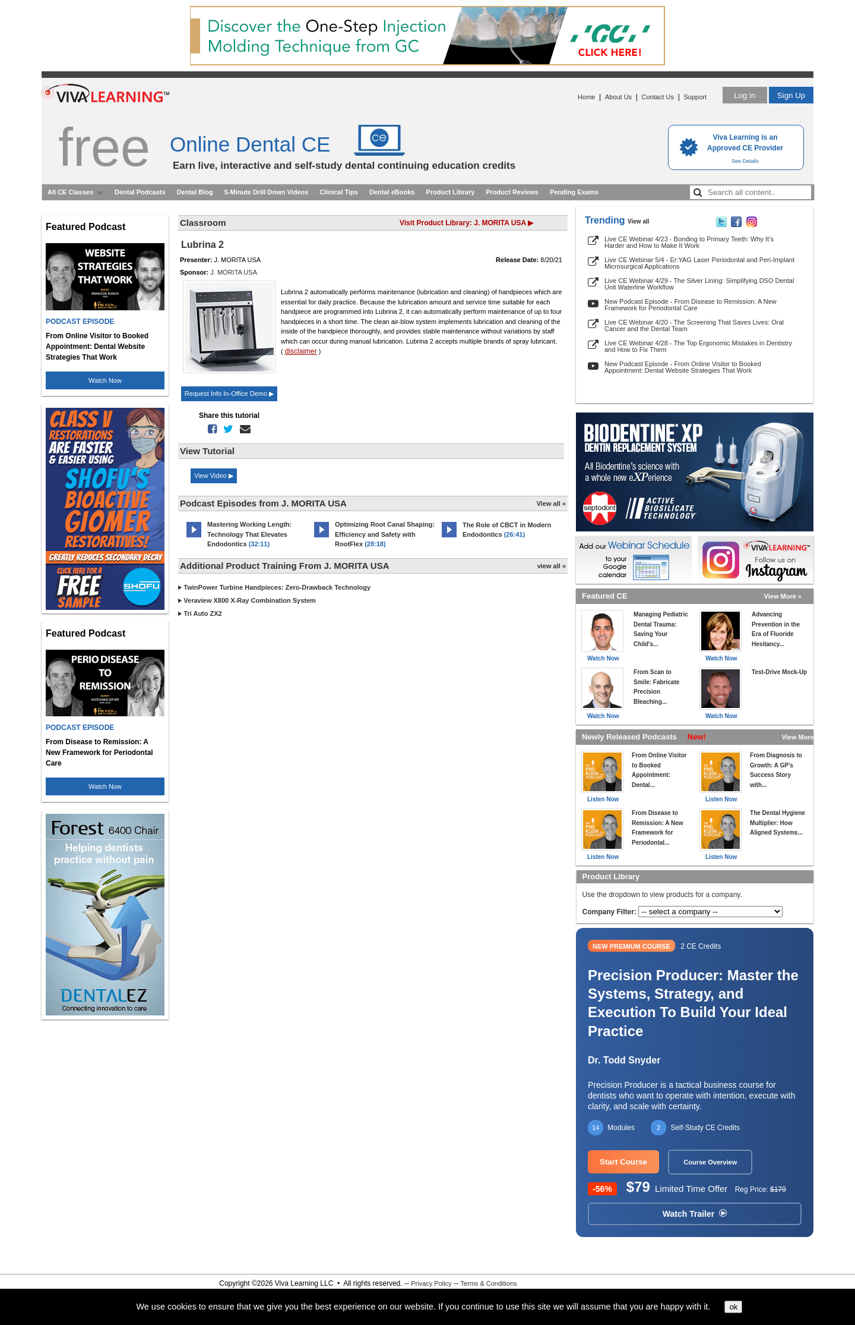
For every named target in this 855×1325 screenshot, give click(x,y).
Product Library (450, 192)
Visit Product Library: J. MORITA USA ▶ (466, 223)
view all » (551, 565)
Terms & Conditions (488, 1283)
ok (733, 1306)
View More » (783, 596)
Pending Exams (574, 192)
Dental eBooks (391, 192)
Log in (744, 95)
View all (639, 221)
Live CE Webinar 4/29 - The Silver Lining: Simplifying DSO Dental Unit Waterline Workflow (699, 284)
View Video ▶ (213, 475)
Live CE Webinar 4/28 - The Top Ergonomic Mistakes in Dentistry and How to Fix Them (698, 346)
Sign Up (791, 95)
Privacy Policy (431, 1283)
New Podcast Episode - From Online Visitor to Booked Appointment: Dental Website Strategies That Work (682, 367)
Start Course (623, 1161)
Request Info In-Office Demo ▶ (229, 393)
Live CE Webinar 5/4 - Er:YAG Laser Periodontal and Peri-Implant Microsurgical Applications (699, 263)
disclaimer (301, 351)
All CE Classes (70, 192)
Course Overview (710, 1162)
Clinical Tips (338, 192)
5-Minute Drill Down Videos (266, 192)
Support (695, 96)
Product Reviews (512, 192)
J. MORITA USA (233, 272)
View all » (551, 503)
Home (586, 96)
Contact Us (658, 96)
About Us (618, 96)
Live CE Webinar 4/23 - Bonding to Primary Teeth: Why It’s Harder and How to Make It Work (689, 242)
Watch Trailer (695, 1214)
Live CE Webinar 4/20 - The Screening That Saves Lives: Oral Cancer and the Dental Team (694, 325)
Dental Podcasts (140, 192)
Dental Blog (195, 192)
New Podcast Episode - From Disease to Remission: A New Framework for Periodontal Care (690, 304)
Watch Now (105, 380)
